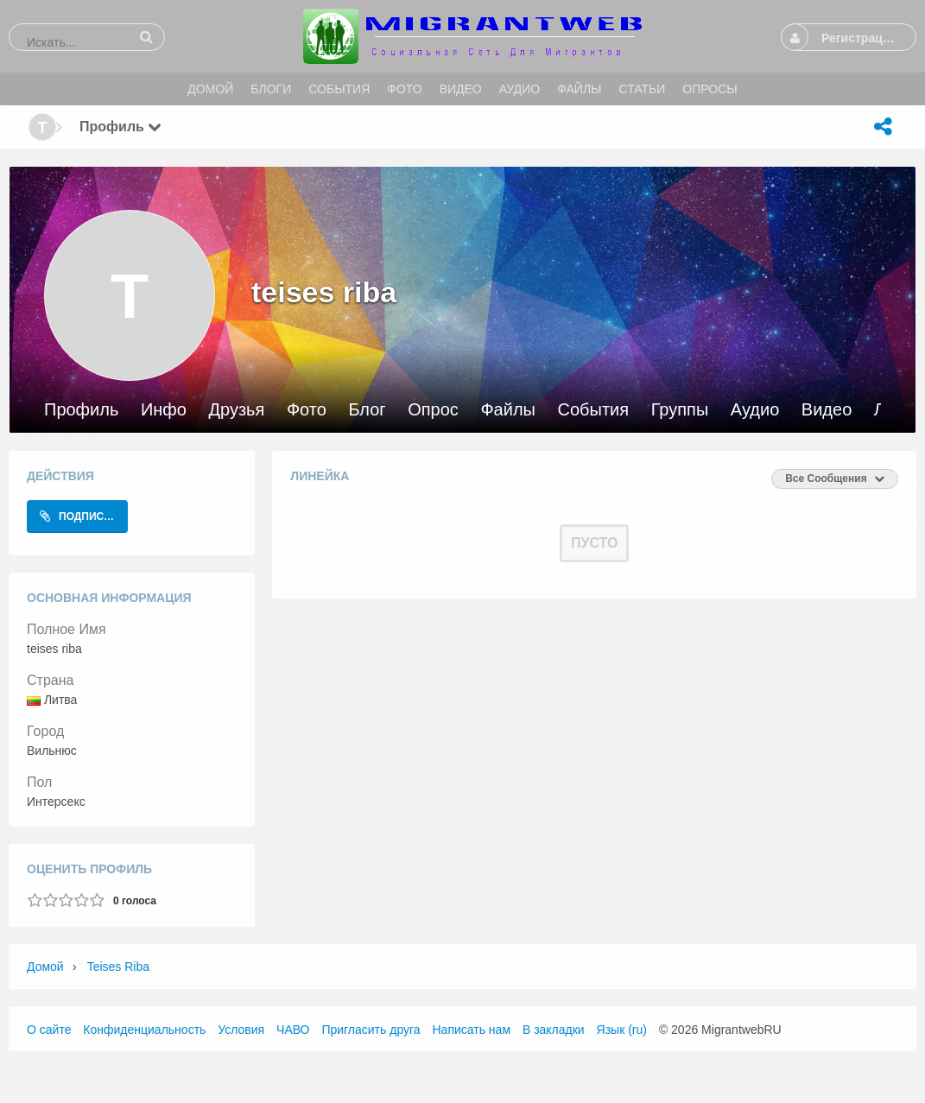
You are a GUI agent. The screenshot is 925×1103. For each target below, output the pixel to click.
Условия (241, 1029)
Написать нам (472, 1029)
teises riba (118, 966)
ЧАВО (292, 1029)
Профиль (81, 410)
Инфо (164, 410)
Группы (680, 410)
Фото (306, 410)
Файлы (507, 410)
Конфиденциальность (144, 1029)
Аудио (755, 410)
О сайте (49, 1029)
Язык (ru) (622, 1029)
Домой (45, 966)
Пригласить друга (370, 1029)
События (594, 410)
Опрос (433, 410)
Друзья (236, 410)
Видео (826, 410)
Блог (366, 410)
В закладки (554, 1029)
